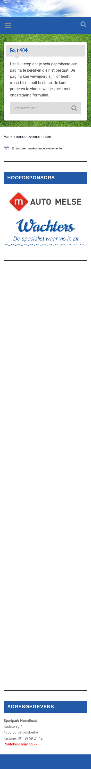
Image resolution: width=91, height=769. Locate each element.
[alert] (45, 148)
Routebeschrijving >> (20, 744)
